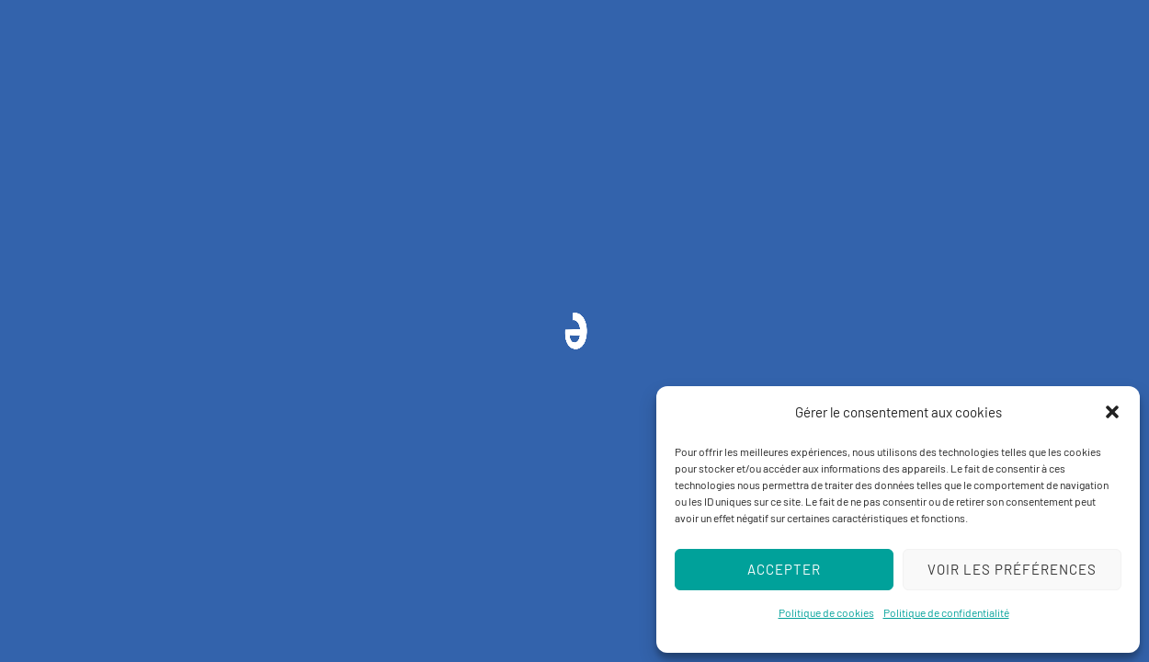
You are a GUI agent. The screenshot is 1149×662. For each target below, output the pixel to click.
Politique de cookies (826, 612)
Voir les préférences (1012, 569)
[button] (1112, 412)
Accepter (784, 569)
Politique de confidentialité (946, 612)
